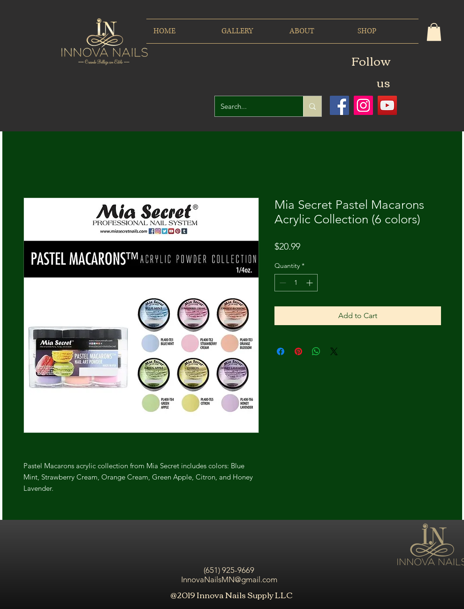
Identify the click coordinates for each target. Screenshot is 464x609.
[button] (433, 32)
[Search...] (252, 106)
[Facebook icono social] (339, 105)
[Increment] (310, 282)
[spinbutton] (296, 282)
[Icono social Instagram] (363, 105)
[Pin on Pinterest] (298, 351)
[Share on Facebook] (280, 351)
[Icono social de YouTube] (387, 105)
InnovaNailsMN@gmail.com (229, 579)
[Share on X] (334, 351)
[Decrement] (282, 282)
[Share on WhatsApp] (316, 351)
